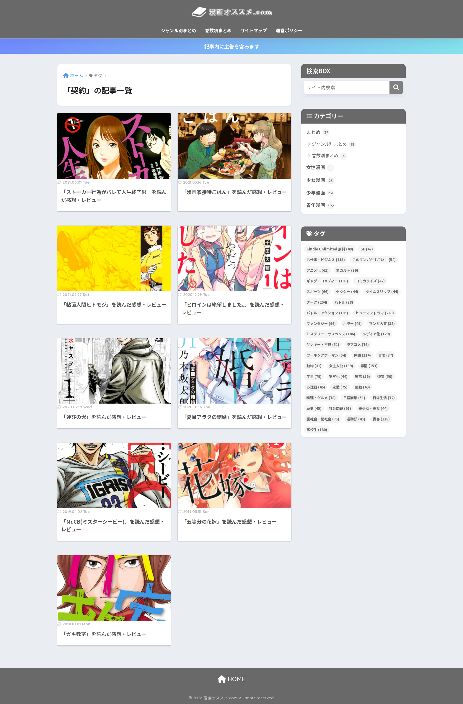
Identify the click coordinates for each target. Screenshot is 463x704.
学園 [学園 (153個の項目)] (369, 368)
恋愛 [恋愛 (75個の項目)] (340, 389)
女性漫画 (320, 168)
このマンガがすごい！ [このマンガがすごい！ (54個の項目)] (374, 262)
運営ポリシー (289, 30)
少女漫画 (320, 182)
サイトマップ (253, 30)
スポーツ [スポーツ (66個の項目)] (318, 294)
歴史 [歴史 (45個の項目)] (314, 411)
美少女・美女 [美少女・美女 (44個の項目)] (373, 411)
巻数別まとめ (218, 30)
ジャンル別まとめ (178, 30)
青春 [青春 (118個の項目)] (381, 421)
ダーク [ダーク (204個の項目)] (317, 305)
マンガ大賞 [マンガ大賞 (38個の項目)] (382, 326)
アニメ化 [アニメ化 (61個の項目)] (318, 273)
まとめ (318, 133)
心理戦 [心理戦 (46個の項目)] (316, 389)
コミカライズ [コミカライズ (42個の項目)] (370, 283)
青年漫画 (320, 208)
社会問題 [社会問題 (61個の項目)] (340, 411)
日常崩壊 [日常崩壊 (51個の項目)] (354, 400)
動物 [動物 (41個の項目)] (314, 368)
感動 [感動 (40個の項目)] (362, 389)
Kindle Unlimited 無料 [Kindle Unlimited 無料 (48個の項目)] (330, 251)
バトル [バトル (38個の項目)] (344, 305)
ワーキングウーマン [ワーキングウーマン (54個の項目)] (326, 357)
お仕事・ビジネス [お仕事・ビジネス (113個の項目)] (326, 262)
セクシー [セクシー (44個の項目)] (347, 294)
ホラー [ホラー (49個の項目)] (352, 326)
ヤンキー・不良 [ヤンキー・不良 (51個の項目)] (323, 347)
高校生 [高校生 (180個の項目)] (317, 432)
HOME (231, 679)
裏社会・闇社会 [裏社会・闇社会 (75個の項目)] (323, 421)
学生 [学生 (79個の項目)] (314, 379)
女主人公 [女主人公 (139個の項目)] (341, 368)
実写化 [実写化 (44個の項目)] (338, 379)
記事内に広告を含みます (231, 46)
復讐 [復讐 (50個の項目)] (384, 379)
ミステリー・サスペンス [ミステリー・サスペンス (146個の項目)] (331, 336)
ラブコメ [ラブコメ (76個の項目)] (358, 347)
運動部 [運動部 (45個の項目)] (356, 421)
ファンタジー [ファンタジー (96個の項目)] (321, 326)
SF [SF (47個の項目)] (367, 251)
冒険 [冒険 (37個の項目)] (385, 357)
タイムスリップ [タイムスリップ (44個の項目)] (382, 294)
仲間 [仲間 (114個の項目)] (362, 357)
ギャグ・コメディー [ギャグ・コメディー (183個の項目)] (327, 283)
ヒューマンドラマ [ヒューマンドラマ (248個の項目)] (375, 315)
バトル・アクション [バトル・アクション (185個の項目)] (327, 315)
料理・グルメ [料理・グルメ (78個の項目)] (321, 400)
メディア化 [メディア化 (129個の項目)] (376, 336)
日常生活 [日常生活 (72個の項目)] (384, 400)
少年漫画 (320, 195)
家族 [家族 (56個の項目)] (362, 379)
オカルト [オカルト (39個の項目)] (347, 273)
